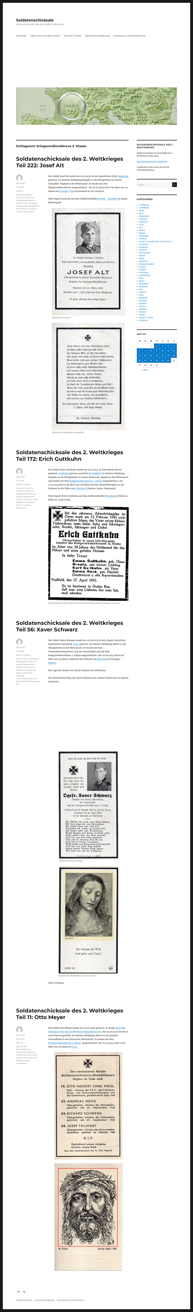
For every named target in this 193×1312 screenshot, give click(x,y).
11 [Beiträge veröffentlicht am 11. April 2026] (168, 351)
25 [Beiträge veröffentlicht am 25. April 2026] (168, 360)
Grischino (80, 488)
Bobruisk (102, 659)
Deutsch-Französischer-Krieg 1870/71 (155, 241)
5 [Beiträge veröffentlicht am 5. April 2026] (174, 346)
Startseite (21, 35)
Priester (19, 1058)
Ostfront (19, 191)
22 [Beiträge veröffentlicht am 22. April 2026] (151, 360)
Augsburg (123, 176)
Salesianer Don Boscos (60, 1031)
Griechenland (145, 253)
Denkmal (143, 239)
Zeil (17, 684)
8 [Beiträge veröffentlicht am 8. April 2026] (151, 351)
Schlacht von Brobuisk (26, 670)
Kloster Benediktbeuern (88, 1031)
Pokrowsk (28, 499)
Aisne (141, 213)
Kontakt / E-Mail (72, 35)
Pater (118, 1028)
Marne (141, 281)
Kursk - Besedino (29, 203)
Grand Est (143, 250)
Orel (72, 191)
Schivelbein (29, 502)
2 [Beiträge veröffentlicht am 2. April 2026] (156, 346)
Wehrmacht (28, 211)
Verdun (142, 315)
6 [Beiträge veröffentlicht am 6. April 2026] (139, 351)
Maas (141, 278)
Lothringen (144, 272)
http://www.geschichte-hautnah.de (152, 161)
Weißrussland (33, 681)
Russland (33, 209)
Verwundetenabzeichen (26, 678)
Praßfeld (96, 473)
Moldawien (143, 284)
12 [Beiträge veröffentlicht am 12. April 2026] (174, 351)
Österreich (26, 1055)
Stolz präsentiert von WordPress (70, 1300)
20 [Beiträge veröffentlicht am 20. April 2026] (139, 360)
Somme (142, 306)
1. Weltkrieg (144, 205)
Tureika (64, 191)
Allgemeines (144, 216)
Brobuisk (35, 659)
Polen (35, 499)
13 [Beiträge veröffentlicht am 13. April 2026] (139, 355)
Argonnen (143, 222)
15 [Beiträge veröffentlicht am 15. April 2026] (151, 355)
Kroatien (142, 267)
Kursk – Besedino (108, 198)
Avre (141, 227)
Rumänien (143, 298)
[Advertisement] (97, 65)
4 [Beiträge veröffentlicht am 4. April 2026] (168, 346)
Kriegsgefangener (146, 264)
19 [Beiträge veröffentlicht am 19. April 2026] (174, 355)
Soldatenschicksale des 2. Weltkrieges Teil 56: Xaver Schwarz (69, 626)
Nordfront (143, 286)
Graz (74, 1046)
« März (145, 370)
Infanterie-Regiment (25, 491)
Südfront (142, 309)
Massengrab (21, 206)
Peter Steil (20, 183)
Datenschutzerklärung (97, 35)
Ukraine (27, 484)
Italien (141, 258)
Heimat (19, 1043)
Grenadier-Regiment (25, 197)
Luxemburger (145, 275)
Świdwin (63, 473)
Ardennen (143, 219)
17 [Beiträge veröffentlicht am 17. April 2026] (163, 355)
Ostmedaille (29, 667)
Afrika (141, 210)
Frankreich (143, 244)
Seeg (75, 644)
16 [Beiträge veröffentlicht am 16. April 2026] (157, 355)
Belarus (52, 662)
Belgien (142, 233)
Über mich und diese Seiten (45, 35)
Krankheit (143, 261)
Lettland (142, 270)
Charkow (111, 496)
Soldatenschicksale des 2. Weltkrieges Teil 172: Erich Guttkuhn (69, 455)
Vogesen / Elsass (146, 317)
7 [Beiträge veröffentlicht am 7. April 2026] (145, 351)
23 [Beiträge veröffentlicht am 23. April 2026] (157, 360)
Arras (141, 224)
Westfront (143, 320)
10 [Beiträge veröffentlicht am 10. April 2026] (163, 351)
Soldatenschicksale (35, 20)
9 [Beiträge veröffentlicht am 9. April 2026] (156, 351)
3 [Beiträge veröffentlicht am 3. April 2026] (162, 346)
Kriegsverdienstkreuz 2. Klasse (86, 481)
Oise (140, 289)
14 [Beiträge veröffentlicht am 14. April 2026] (145, 355)
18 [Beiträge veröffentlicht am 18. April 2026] (168, 355)
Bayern (29, 195)
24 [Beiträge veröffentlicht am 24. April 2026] (162, 360)
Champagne (144, 236)
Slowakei (142, 303)
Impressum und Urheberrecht (129, 35)
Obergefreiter (33, 206)
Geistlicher (143, 247)
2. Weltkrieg (144, 208)
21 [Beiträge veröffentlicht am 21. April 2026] (145, 360)
